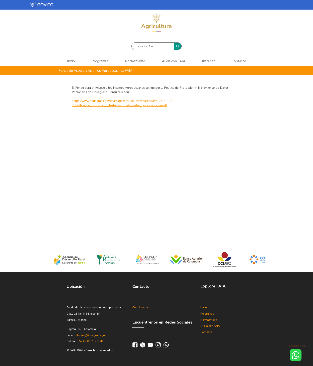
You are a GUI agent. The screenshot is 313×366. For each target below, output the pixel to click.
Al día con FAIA (210, 326)
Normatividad (208, 320)
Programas (207, 314)
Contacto (206, 332)
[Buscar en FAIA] (150, 46)
